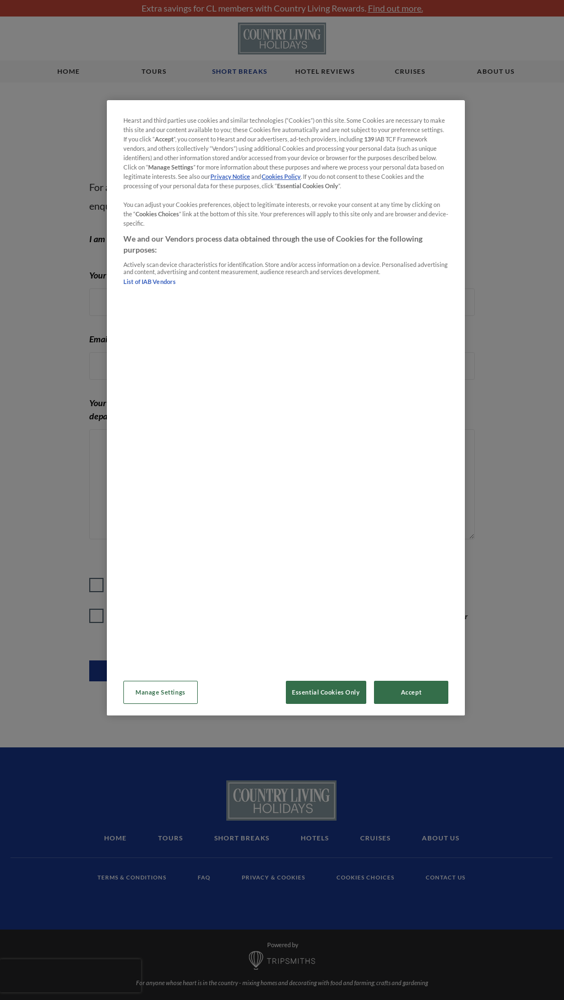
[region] (286, 407)
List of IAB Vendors (150, 281)
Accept (411, 692)
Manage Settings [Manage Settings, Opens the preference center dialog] (160, 692)
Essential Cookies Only (326, 692)
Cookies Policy (281, 176)
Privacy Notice (230, 176)
